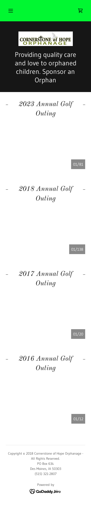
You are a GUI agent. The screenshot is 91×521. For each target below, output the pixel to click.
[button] (11, 11)
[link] (80, 11)
